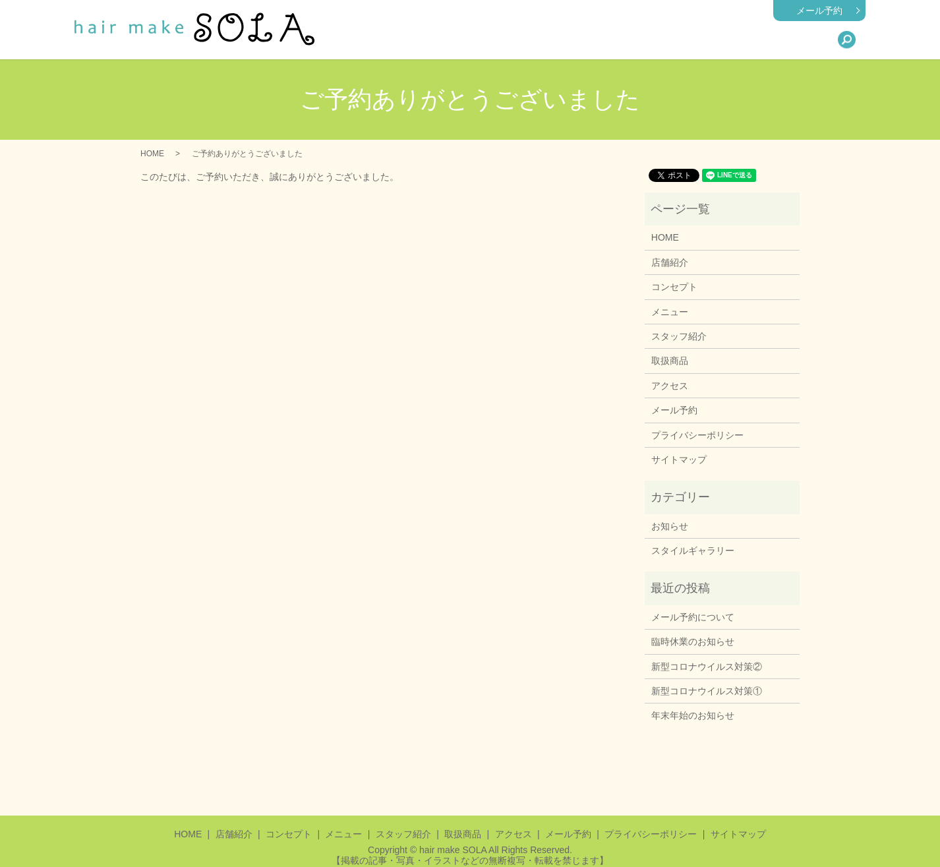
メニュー (615, 39)
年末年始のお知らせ (692, 715)
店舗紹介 (559, 39)
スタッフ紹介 (679, 39)
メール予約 (819, 10)
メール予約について (692, 617)
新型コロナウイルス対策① (706, 691)
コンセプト (674, 287)
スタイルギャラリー (692, 550)
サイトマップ (679, 459)
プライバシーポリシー (697, 435)
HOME (509, 39)
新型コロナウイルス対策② (706, 666)
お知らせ (669, 526)
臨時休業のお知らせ (692, 641)
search (846, 39)
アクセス (799, 39)
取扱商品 (744, 39)
